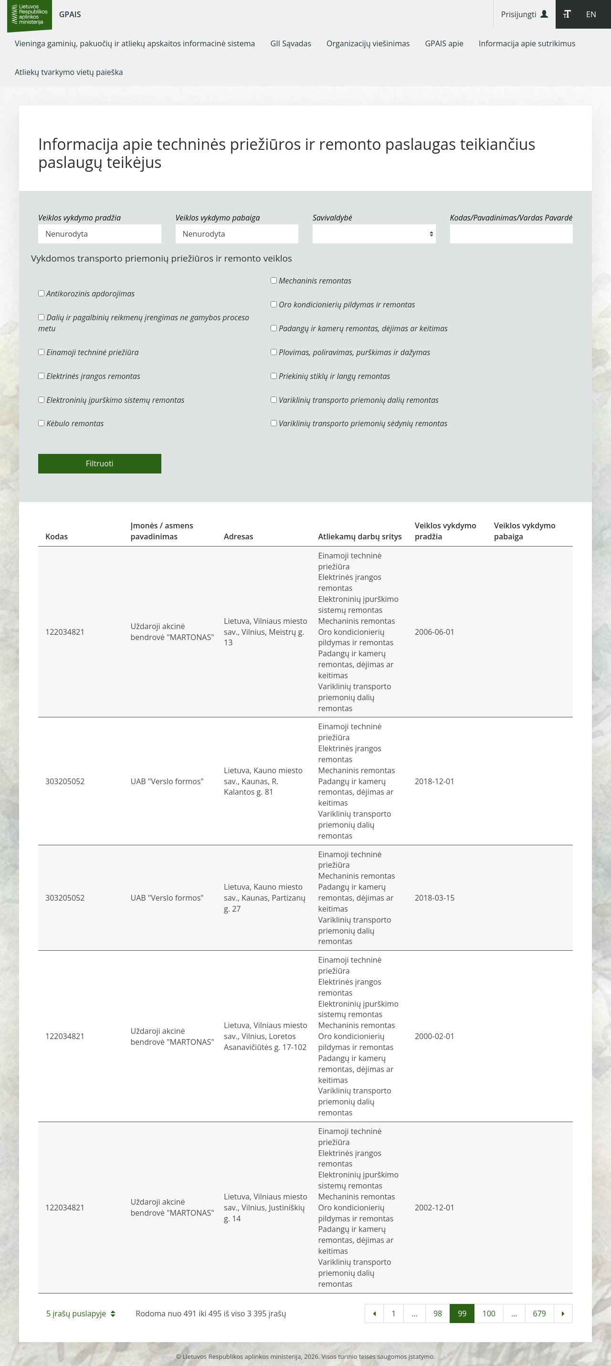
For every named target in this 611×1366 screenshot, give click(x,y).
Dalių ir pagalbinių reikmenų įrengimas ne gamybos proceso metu (143, 323)
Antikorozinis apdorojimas (86, 293)
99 (462, 1313)
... (414, 1313)
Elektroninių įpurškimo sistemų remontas (111, 400)
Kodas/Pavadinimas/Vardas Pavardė (511, 217)
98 (437, 1313)
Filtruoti (100, 463)
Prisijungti (524, 14)
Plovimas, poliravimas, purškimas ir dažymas (351, 352)
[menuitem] (135, 43)
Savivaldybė (332, 217)
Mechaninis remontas (311, 280)
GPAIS (70, 14)
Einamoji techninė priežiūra (88, 352)
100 (488, 1313)
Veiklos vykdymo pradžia (79, 217)
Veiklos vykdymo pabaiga (218, 217)
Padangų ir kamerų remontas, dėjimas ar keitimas (359, 328)
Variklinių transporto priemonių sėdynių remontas (359, 423)
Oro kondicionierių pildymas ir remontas (343, 304)
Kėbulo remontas (71, 423)
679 (539, 1313)
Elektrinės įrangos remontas (89, 376)
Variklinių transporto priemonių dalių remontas (355, 400)
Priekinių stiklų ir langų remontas (330, 376)
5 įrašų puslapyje (80, 1313)
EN (591, 14)
